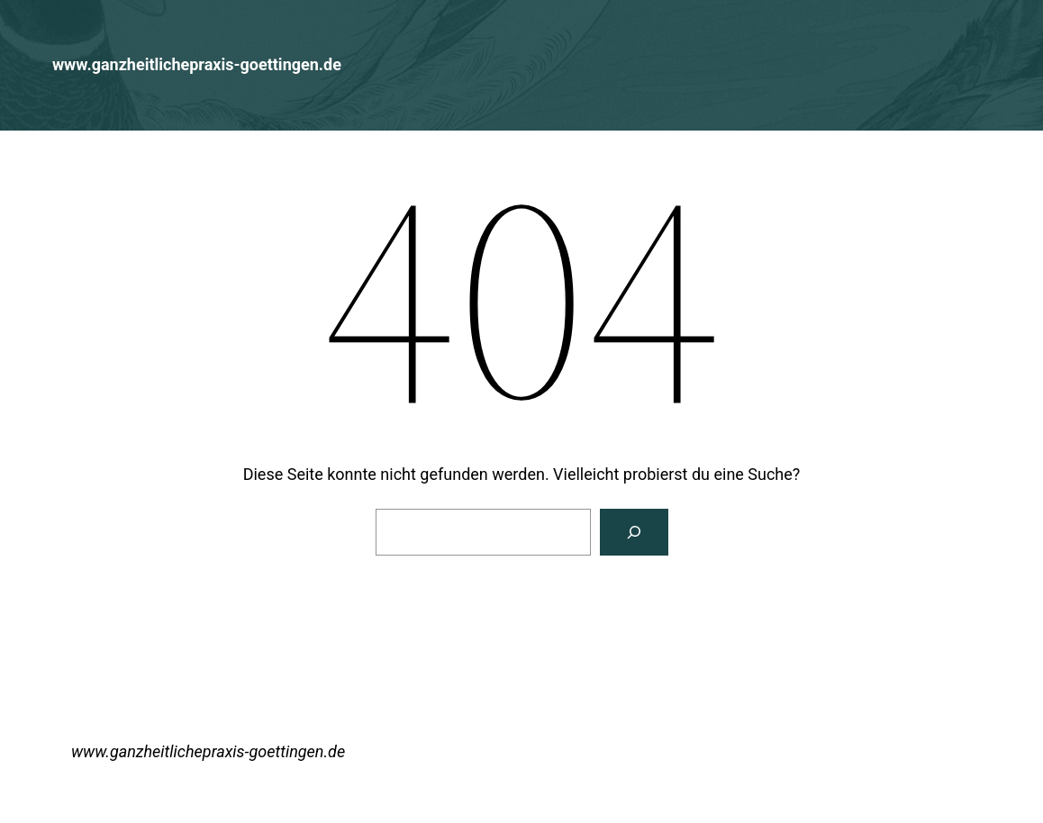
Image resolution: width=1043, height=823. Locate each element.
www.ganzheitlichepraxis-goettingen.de (196, 64)
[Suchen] (634, 532)
